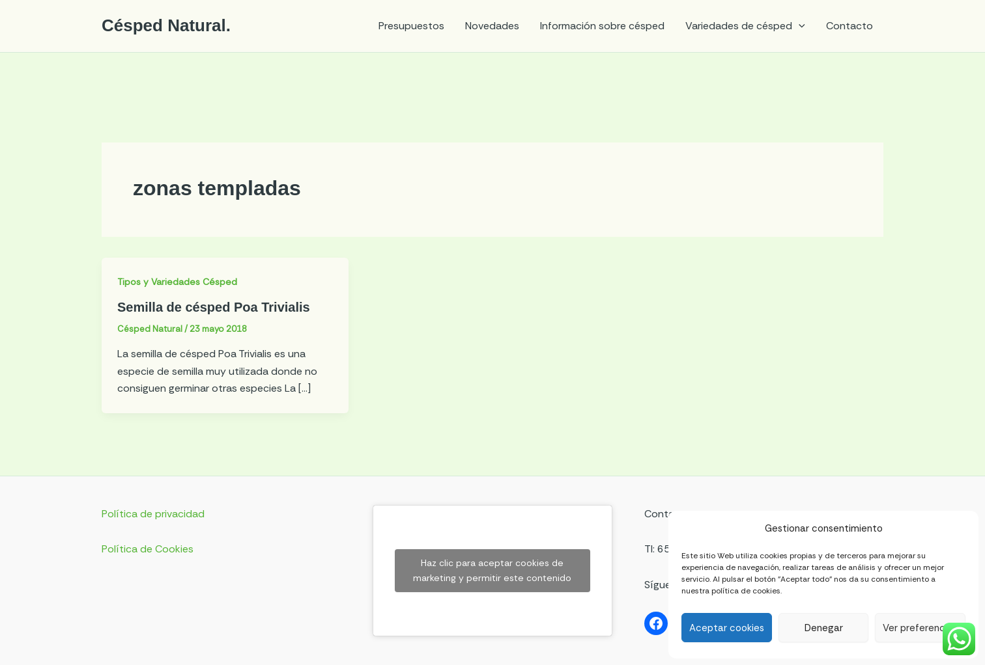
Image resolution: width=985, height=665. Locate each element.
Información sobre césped (602, 26)
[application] (798, 26)
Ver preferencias (920, 627)
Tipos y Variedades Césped (177, 282)
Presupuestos (411, 26)
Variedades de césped (745, 26)
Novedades (492, 26)
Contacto (849, 26)
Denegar (824, 627)
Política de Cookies (147, 549)
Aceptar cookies (726, 627)
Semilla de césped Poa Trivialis (213, 307)
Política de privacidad (153, 514)
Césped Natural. (166, 25)
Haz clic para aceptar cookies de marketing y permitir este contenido (492, 570)
